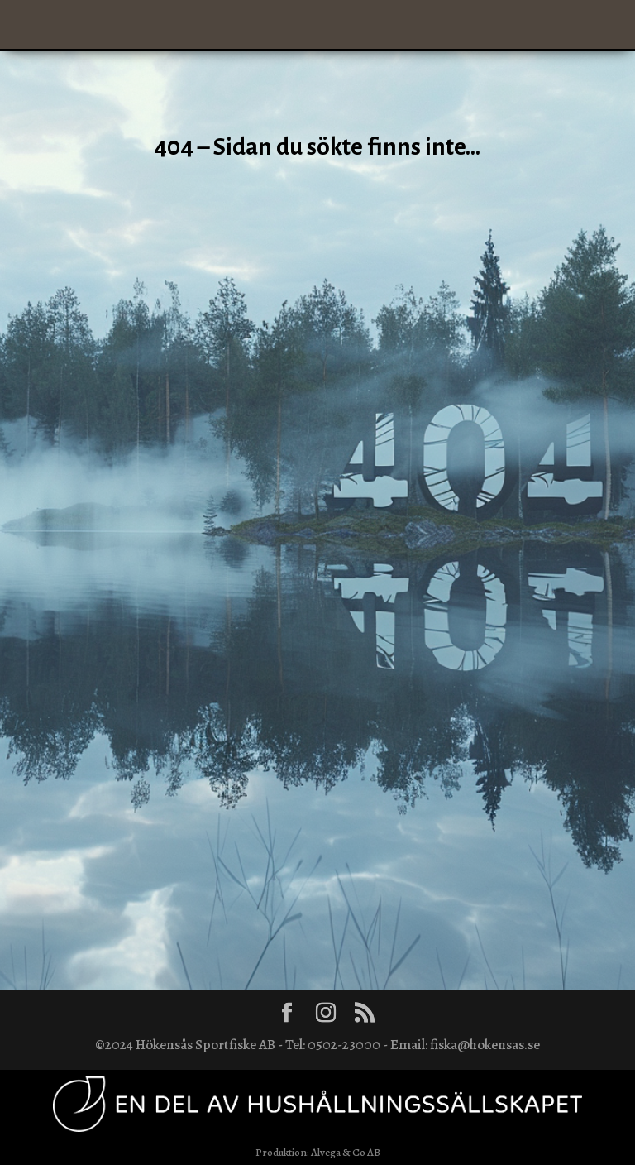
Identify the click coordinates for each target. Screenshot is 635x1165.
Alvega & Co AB (345, 1152)
